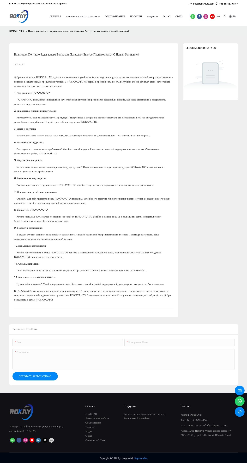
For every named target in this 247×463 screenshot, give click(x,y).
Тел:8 (184, 420)
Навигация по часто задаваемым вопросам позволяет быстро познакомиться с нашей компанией (79, 31)
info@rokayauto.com (201, 3)
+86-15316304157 (226, 3)
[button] (182, 16)
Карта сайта (141, 458)
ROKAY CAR (16, 31)
